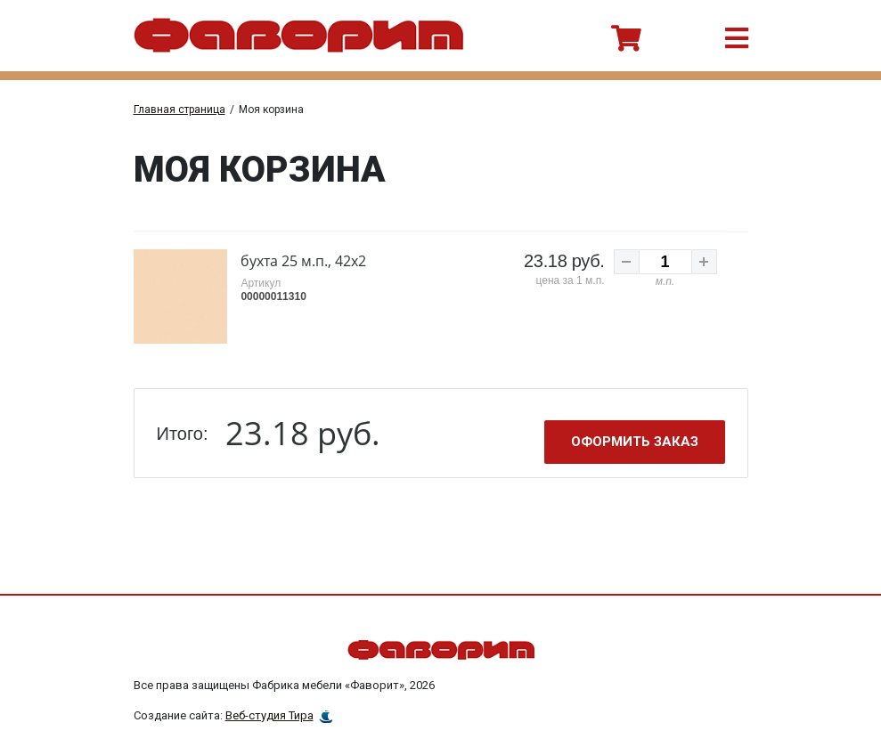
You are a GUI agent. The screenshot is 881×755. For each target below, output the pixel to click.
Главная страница (179, 109)
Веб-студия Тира (269, 715)
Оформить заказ (634, 442)
